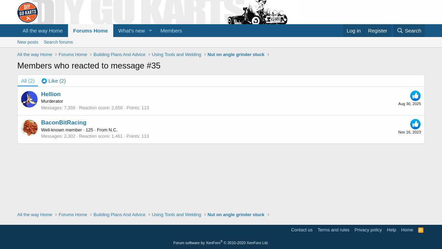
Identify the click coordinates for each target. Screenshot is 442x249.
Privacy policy (368, 229)
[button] (150, 30)
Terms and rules (333, 229)
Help (391, 229)
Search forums (58, 42)
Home (407, 229)
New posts (27, 42)
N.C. (113, 129)
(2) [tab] (28, 81)
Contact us (302, 229)
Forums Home (90, 31)
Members (171, 31)
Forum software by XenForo (221, 243)
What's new (131, 31)
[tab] (53, 80)
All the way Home (42, 31)
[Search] (409, 30)
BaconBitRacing (63, 122)
